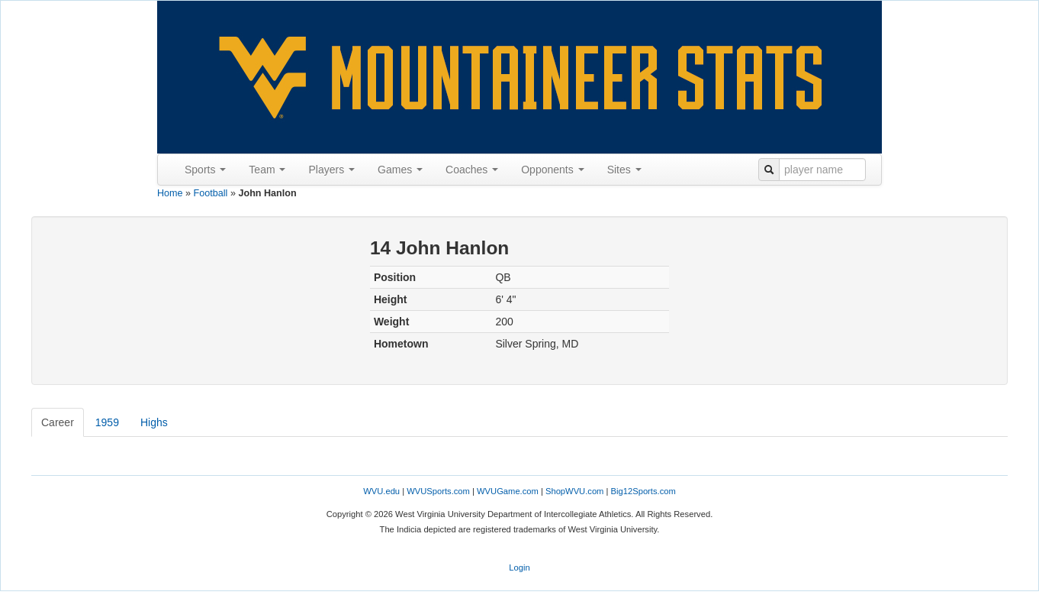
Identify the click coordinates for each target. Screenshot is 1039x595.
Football (211, 193)
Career (57, 422)
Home (170, 193)
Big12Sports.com (643, 491)
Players (331, 169)
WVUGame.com (508, 491)
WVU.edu (381, 491)
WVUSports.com (438, 491)
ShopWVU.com (574, 491)
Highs (154, 422)
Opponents (552, 169)
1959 (107, 422)
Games (400, 169)
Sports (205, 169)
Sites (624, 169)
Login (519, 567)
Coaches (472, 169)
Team (267, 169)
